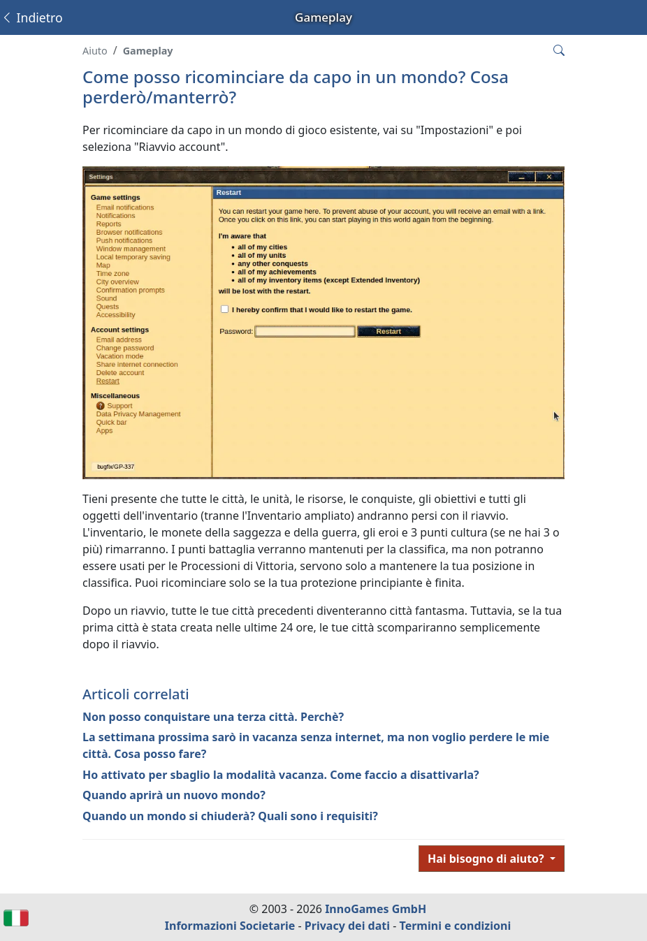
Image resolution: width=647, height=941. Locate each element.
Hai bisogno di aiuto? (487, 858)
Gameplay (148, 50)
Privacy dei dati (347, 925)
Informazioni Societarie (230, 925)
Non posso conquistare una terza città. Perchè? (213, 716)
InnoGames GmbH (375, 909)
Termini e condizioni (455, 925)
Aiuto (95, 50)
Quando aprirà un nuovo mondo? (174, 795)
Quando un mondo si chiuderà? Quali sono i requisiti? (230, 816)
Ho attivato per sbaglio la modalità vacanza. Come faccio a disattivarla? (280, 774)
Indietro (32, 17)
